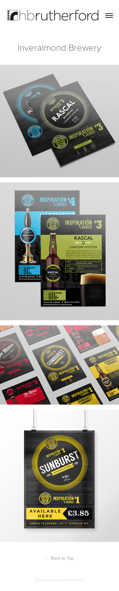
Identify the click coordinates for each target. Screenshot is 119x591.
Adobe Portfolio (70, 580)
